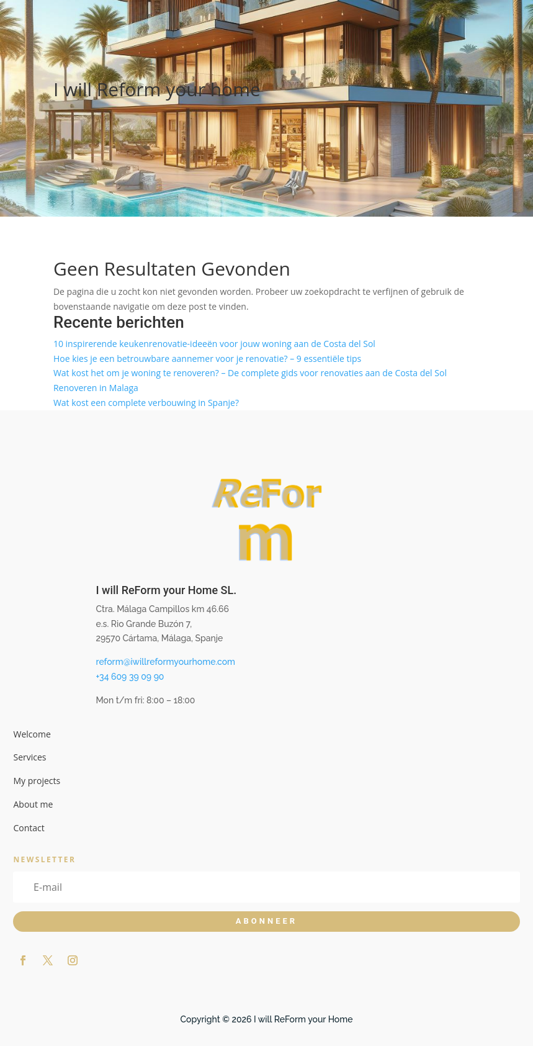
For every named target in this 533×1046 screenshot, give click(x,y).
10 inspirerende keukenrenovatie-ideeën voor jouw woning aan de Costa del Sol (214, 343)
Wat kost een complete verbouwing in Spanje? (146, 402)
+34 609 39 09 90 (130, 677)
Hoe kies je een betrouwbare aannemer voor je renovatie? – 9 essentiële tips (207, 358)
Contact (28, 828)
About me (33, 804)
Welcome (31, 734)
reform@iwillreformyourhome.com (165, 662)
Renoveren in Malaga (95, 388)
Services (29, 757)
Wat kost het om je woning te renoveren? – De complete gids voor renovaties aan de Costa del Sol (250, 373)
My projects (36, 781)
